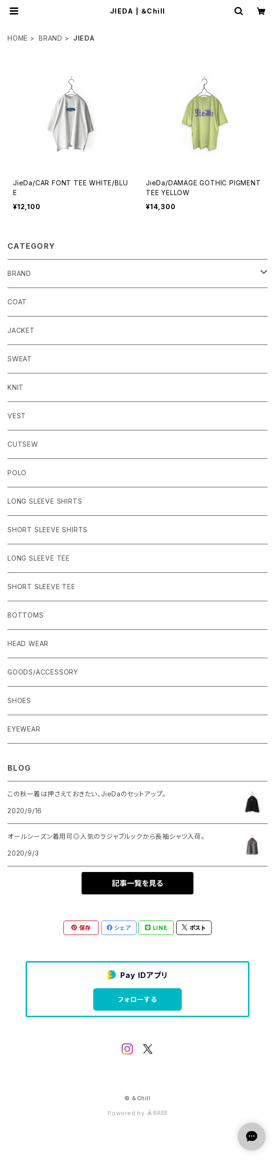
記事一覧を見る (137, 883)
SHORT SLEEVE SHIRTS (47, 530)
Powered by (137, 1113)
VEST (16, 416)
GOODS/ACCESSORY (42, 672)
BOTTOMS (25, 615)
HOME (17, 38)
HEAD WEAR (27, 643)
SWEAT (19, 359)
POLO (17, 473)
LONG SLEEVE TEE (38, 558)
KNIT (15, 387)
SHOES (19, 700)
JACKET (21, 330)
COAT (17, 302)
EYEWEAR (24, 729)
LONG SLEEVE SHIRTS (44, 501)
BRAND (50, 38)
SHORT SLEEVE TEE (41, 587)
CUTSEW (22, 444)
